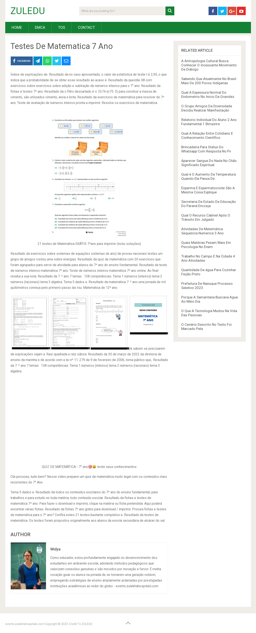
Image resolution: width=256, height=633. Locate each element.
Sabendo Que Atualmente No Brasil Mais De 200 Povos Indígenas (208, 81)
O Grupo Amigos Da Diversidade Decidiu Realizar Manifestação (206, 108)
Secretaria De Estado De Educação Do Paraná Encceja (208, 204)
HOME (17, 27)
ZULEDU (28, 11)
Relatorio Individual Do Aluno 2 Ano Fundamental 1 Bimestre (209, 122)
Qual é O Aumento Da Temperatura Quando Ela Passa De (208, 176)
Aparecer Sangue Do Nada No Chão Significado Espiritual (209, 163)
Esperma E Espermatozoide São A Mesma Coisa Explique (208, 190)
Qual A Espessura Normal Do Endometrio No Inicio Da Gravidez (207, 94)
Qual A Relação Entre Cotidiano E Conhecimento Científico (207, 135)
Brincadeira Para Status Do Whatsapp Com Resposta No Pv (206, 149)
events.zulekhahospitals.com (24, 624)
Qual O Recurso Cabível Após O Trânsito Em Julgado (205, 217)
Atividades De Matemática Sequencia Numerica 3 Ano (202, 231)
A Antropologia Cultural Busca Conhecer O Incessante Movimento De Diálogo (209, 65)
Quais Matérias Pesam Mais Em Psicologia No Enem (206, 244)
